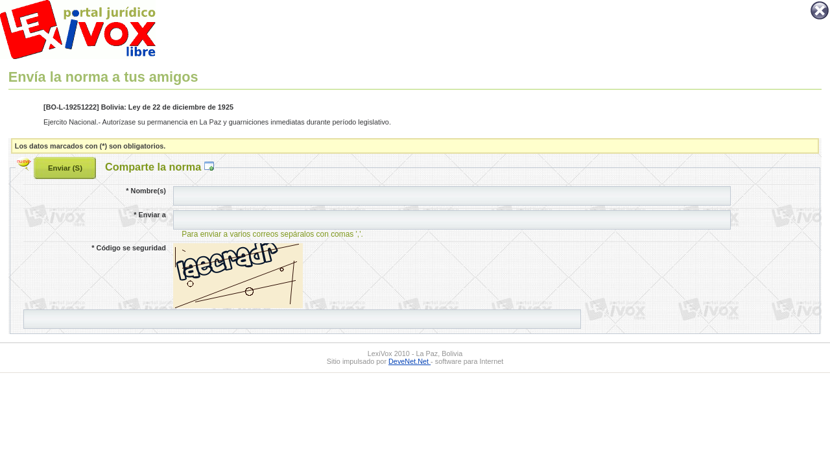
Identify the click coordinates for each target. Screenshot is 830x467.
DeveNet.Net (409, 361)
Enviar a (149, 215)
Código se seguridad (128, 248)
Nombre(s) (145, 191)
